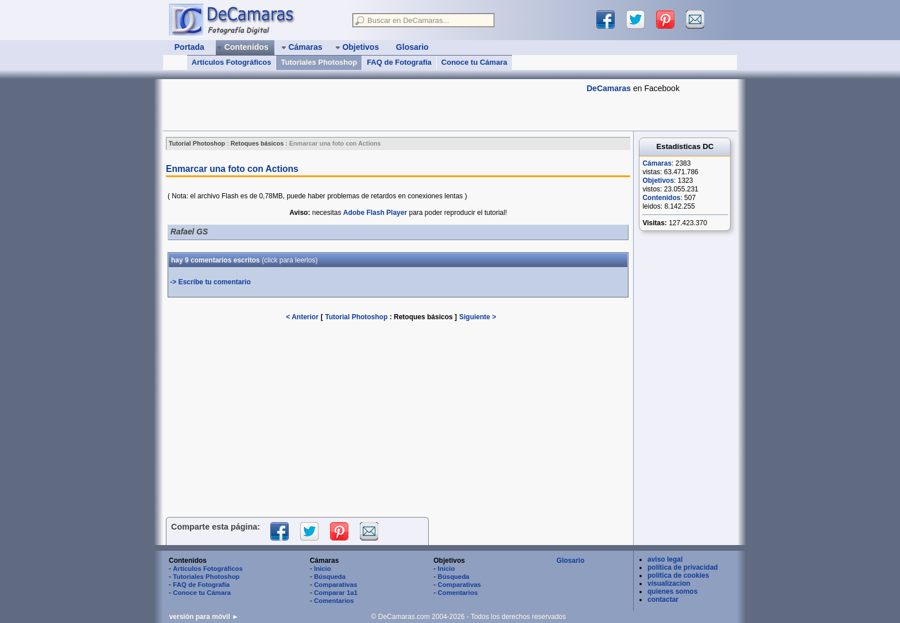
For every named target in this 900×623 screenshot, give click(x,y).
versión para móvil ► (204, 617)
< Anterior (302, 317)
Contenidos (661, 198)
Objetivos (658, 181)
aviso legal (664, 559)
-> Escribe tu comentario (210, 282)
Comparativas (335, 584)
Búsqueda (330, 576)
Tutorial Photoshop (356, 317)
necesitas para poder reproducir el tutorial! (398, 213)
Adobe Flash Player (375, 213)
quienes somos (672, 591)
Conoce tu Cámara (474, 62)
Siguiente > (477, 317)
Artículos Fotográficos (231, 62)
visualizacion (668, 583)
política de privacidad (682, 567)
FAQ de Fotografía (399, 62)
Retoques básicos (424, 317)
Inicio (322, 568)
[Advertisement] (372, 105)
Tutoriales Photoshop (319, 62)
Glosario (571, 561)
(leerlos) (289, 260)
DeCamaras (609, 88)
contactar (662, 599)
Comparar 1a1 (336, 592)
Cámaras (657, 163)
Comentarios (334, 600)
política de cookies (678, 575)
